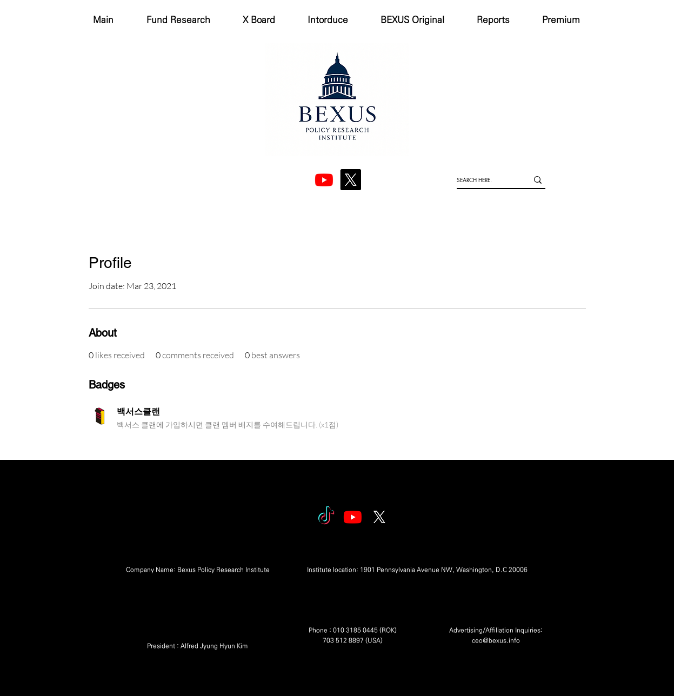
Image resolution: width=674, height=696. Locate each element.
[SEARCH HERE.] (484, 179)
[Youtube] (352, 516)
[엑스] (350, 179)
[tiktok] (326, 516)
